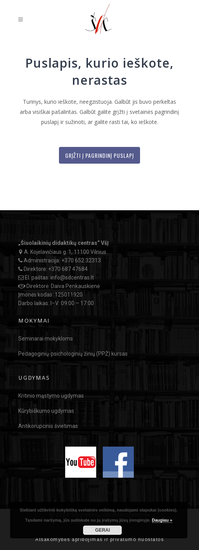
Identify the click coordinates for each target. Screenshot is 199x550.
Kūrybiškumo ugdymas (46, 411)
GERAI (102, 530)
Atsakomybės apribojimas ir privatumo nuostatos (99, 539)
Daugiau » (162, 520)
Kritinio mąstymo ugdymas (51, 396)
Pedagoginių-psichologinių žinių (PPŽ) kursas (73, 354)
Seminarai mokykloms (45, 338)
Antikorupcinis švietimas (48, 426)
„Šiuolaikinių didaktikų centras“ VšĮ (63, 243)
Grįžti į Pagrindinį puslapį (99, 155)
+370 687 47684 (68, 269)
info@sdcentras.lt (72, 277)
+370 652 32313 (81, 260)
